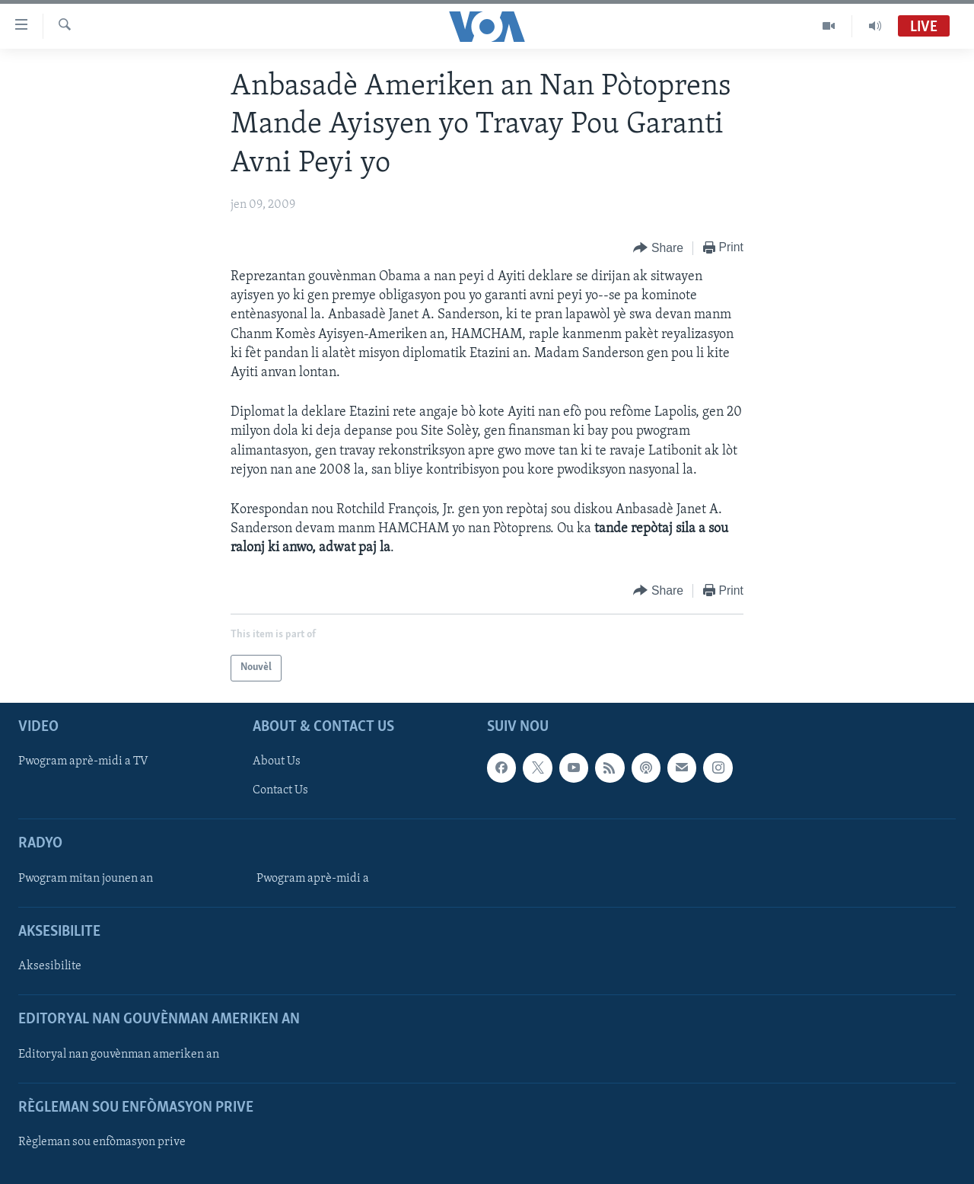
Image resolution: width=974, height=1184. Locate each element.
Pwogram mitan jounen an (85, 878)
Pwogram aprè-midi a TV (83, 761)
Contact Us (280, 790)
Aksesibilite (49, 966)
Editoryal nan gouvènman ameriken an (118, 1054)
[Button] (658, 248)
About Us (277, 761)
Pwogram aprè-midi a (312, 878)
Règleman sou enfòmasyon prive (102, 1142)
